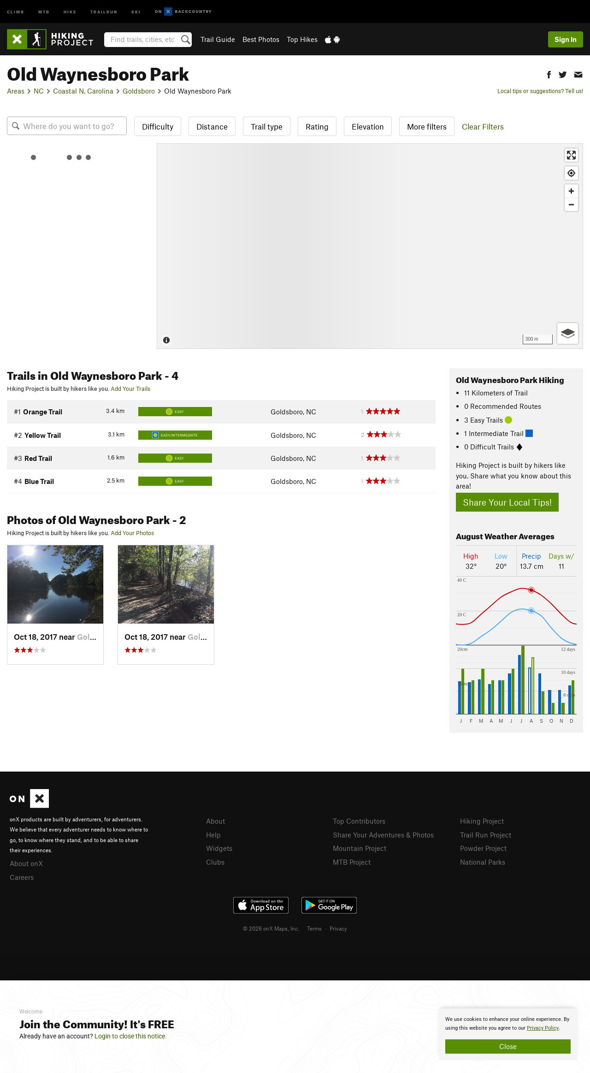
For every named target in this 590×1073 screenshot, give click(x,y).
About (215, 821)
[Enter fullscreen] (571, 155)
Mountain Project (359, 848)
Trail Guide (218, 39)
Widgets (219, 848)
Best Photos (260, 39)
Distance (212, 126)
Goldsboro (139, 91)
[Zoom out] (571, 204)
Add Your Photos (132, 532)
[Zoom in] (571, 191)
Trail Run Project (485, 835)
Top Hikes (302, 39)
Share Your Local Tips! (507, 502)
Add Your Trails (130, 388)
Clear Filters (483, 126)
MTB (44, 11)
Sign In (566, 39)
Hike (70, 11)
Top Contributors (359, 821)
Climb (15, 11)
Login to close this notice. (130, 1036)
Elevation (368, 126)
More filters (427, 126)
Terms (314, 928)
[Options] (567, 333)
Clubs (215, 862)
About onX (26, 863)
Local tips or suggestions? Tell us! (540, 90)
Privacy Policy (543, 1028)
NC (39, 91)
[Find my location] (571, 173)
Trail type (267, 126)
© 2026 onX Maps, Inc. (271, 928)
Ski (136, 11)
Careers (22, 877)
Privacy (338, 928)
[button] (549, 73)
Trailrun (104, 11)
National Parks (482, 862)
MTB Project (352, 862)
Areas (15, 91)
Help (213, 835)
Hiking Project (482, 821)
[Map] (370, 246)
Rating (317, 126)
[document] (508, 1034)
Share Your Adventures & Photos (383, 835)
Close (508, 1046)
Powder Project (483, 848)
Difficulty (157, 126)
